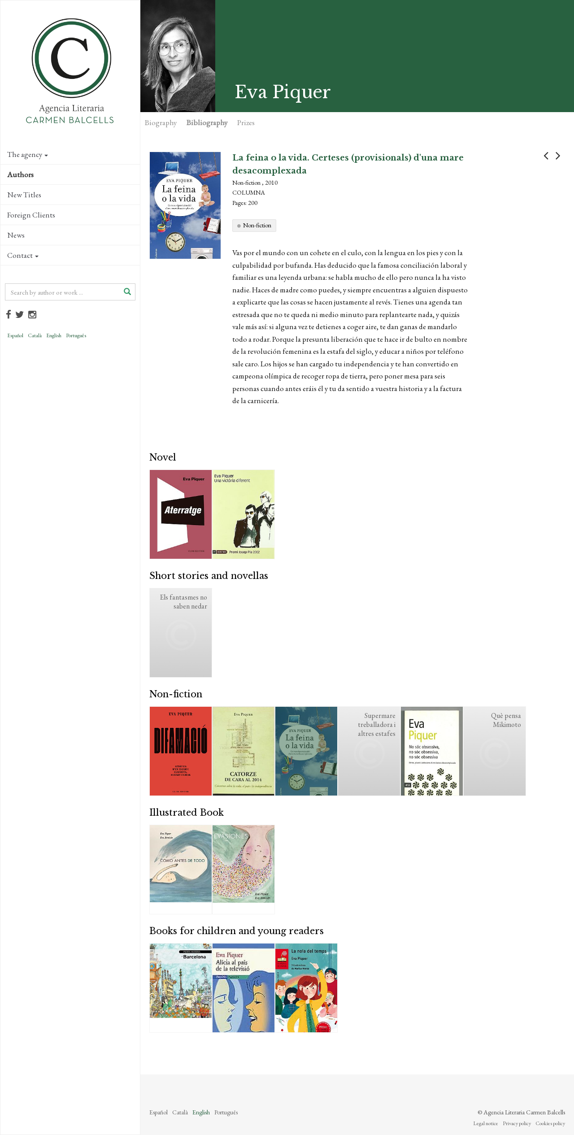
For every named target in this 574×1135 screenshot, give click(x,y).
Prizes (246, 122)
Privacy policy (517, 1123)
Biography (161, 122)
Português (76, 335)
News (16, 235)
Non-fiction (257, 225)
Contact (23, 255)
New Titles (24, 195)
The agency (27, 154)
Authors (20, 174)
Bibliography (207, 122)
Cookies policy (550, 1123)
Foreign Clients (31, 215)
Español (15, 335)
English (53, 335)
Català (35, 335)
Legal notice (485, 1123)
